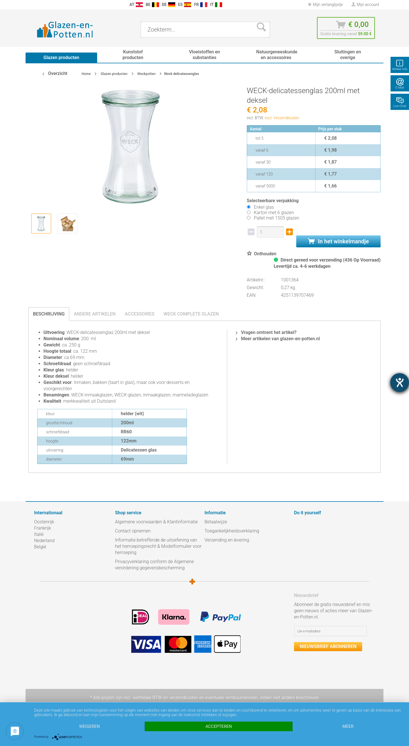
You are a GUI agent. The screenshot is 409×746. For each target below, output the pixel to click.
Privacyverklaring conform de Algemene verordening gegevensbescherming (154, 565)
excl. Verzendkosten (282, 118)
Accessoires (140, 314)
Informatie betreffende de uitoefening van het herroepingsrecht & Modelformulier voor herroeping (158, 546)
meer (347, 726)
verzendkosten (183, 697)
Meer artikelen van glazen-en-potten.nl (278, 338)
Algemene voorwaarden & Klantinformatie (156, 522)
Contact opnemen (133, 531)
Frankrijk (42, 528)
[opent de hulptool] (399, 382)
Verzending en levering (226, 540)
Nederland (44, 540)
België (40, 546)
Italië (38, 534)
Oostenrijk (44, 522)
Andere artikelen (95, 314)
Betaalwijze (215, 522)
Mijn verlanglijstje (325, 4)
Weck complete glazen (191, 314)
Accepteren (218, 726)
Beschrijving (49, 314)
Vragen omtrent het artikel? (266, 332)
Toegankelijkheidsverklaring (231, 531)
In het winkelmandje (338, 241)
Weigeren (89, 726)
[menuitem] (37, 4)
